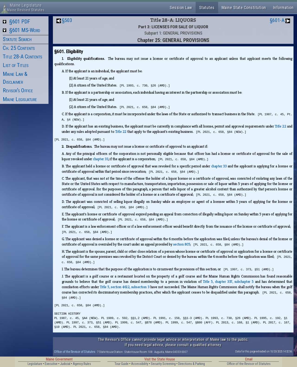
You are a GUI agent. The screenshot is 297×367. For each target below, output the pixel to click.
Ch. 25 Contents (19, 48)
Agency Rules (82, 364)
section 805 (181, 244)
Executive (51, 364)
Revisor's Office (18, 90)
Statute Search (17, 39)
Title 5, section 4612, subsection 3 (124, 286)
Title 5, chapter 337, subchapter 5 (228, 281)
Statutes (207, 7)
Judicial (65, 364)
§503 (67, 20)
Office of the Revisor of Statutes (74, 352)
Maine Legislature (20, 99)
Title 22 (280, 126)
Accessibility (139, 364)
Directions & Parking (191, 364)
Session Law (181, 7)
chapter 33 (100, 158)
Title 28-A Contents (22, 56)
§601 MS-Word (24, 30)
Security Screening (163, 364)
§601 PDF (19, 21)
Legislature (35, 364)
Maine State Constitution (244, 7)
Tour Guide (122, 364)
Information (283, 7)
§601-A (277, 20)
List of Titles (15, 65)
